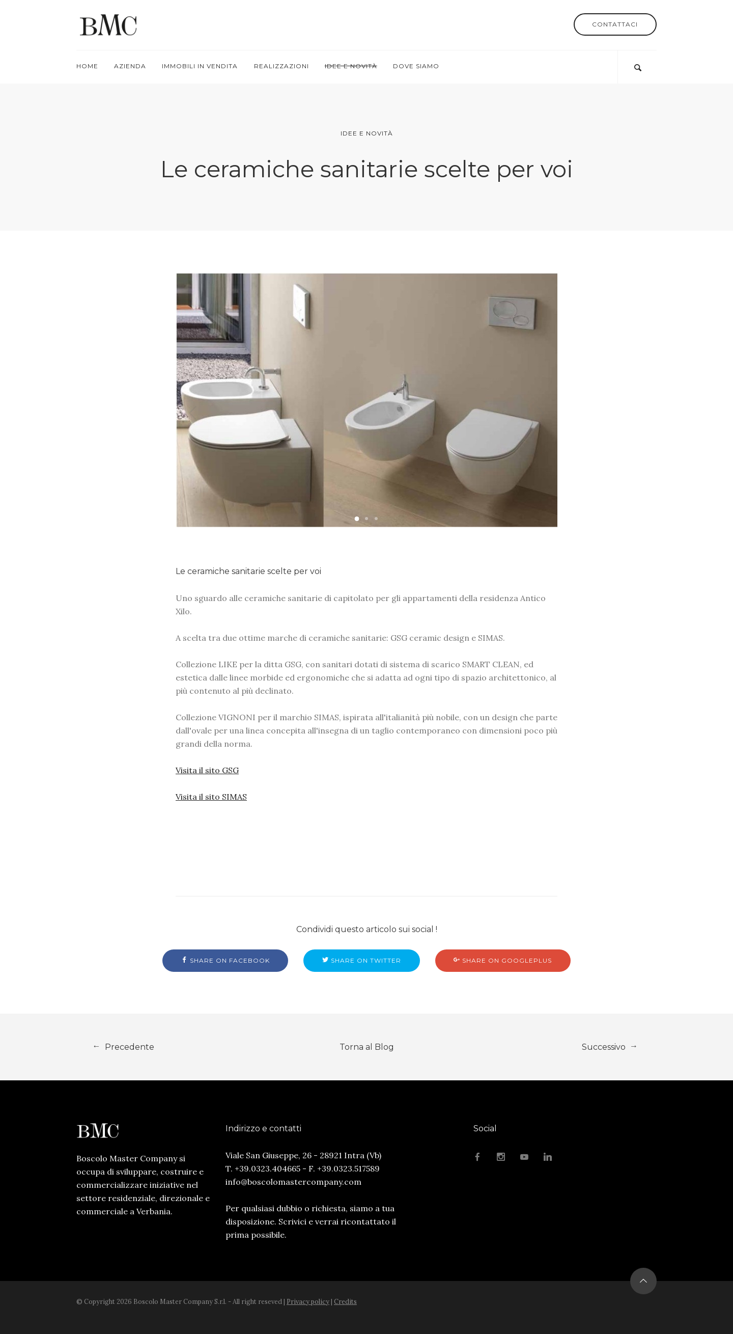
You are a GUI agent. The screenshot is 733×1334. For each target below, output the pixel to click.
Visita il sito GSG (207, 770)
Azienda (130, 66)
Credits (345, 1301)
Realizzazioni (281, 66)
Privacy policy (308, 1301)
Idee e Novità (351, 66)
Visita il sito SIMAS (211, 797)
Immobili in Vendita (200, 66)
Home (87, 66)
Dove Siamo (416, 66)
